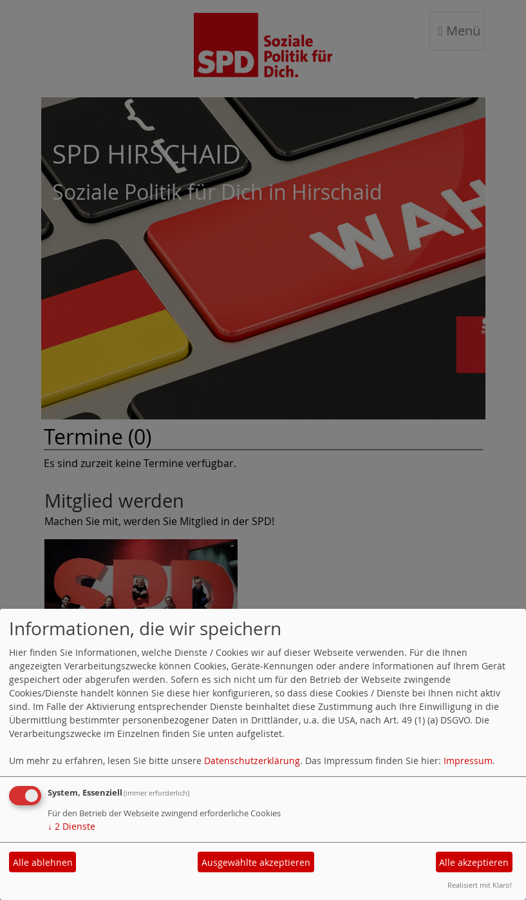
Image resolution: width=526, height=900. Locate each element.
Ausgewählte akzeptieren (256, 862)
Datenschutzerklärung (252, 760)
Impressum (468, 760)
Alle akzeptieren (474, 862)
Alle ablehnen (43, 862)
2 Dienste (71, 826)
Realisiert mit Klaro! (479, 885)
